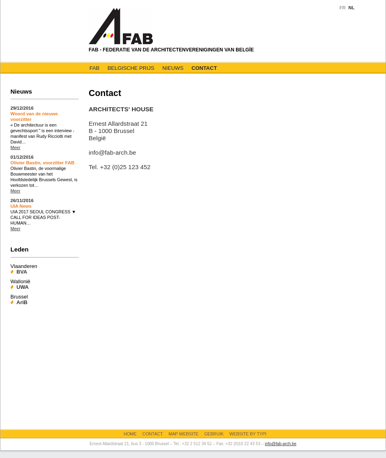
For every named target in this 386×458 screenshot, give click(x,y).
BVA (21, 272)
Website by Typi (248, 433)
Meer (15, 147)
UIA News (21, 206)
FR (342, 7)
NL (351, 7)
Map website (183, 433)
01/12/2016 (22, 157)
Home (130, 433)
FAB (94, 68)
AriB (22, 302)
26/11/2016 (22, 200)
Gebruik (213, 433)
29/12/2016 (22, 108)
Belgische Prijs (131, 68)
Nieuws (172, 68)
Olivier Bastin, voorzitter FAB (42, 162)
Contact (204, 68)
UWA (22, 287)
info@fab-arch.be (281, 444)
